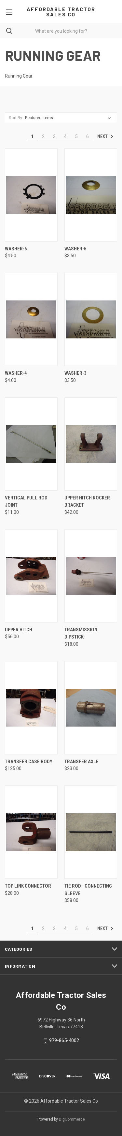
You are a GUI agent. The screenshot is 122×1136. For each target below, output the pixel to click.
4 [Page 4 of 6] (65, 136)
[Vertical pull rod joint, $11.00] (31, 444)
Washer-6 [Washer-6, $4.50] (16, 249)
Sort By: (16, 117)
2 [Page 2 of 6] (43, 136)
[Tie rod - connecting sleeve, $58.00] (91, 832)
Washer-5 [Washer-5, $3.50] (75, 249)
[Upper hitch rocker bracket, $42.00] (91, 444)
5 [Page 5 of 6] (76, 136)
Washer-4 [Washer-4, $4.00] (16, 373)
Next (105, 136)
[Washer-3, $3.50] (91, 319)
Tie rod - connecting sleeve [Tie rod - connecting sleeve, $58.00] (88, 889)
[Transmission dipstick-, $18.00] (91, 576)
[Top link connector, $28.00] (31, 832)
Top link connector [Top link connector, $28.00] (28, 886)
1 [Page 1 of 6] (32, 136)
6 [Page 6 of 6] (87, 136)
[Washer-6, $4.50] (31, 195)
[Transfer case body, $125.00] (31, 707)
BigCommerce (72, 1119)
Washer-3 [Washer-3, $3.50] (75, 373)
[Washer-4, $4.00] (31, 319)
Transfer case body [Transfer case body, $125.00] (28, 762)
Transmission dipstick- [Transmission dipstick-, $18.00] (80, 633)
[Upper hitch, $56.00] (31, 576)
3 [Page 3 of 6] (54, 136)
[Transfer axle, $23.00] (91, 707)
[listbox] (69, 118)
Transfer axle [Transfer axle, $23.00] (81, 762)
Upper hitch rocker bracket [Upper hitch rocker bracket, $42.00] (87, 501)
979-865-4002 (64, 1040)
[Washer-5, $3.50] (91, 195)
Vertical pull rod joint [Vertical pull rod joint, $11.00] (26, 501)
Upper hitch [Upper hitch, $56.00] (18, 630)
